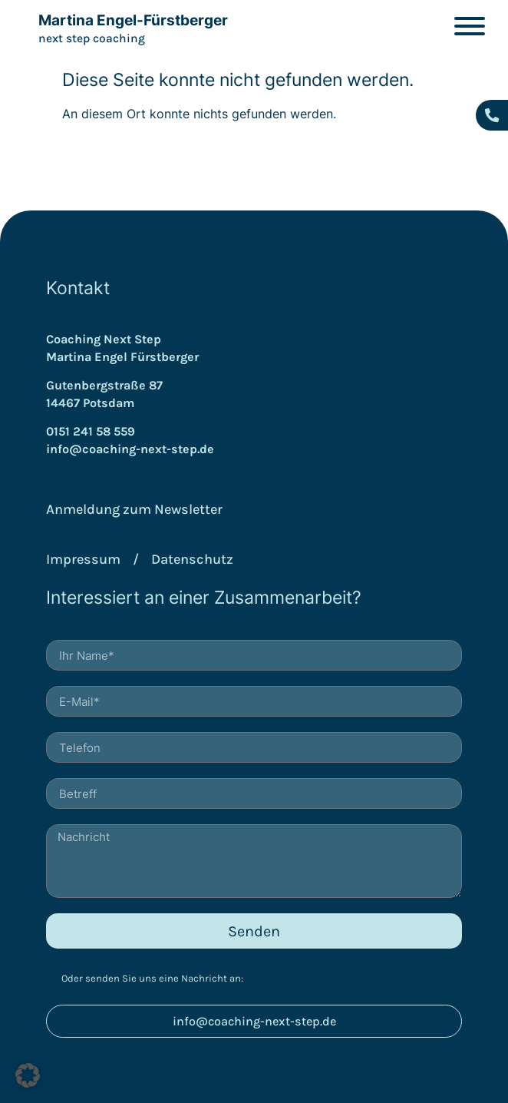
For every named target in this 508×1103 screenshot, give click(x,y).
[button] (27, 1075)
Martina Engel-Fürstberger (133, 20)
